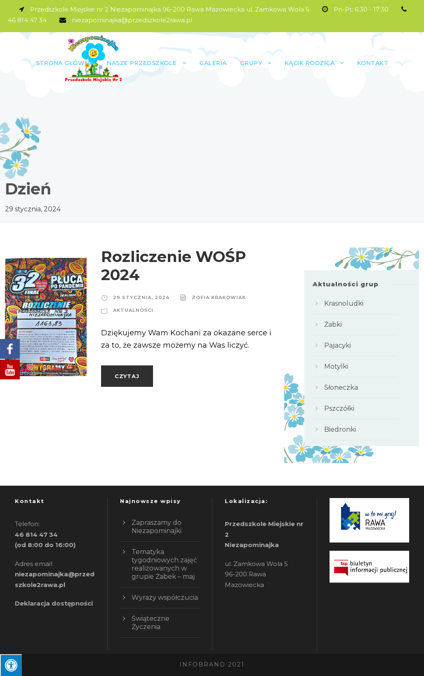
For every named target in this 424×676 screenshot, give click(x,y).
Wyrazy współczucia (165, 597)
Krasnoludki (343, 303)
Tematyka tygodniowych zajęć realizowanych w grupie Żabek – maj (164, 564)
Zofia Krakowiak (219, 297)
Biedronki (340, 429)
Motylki (336, 366)
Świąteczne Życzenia (151, 623)
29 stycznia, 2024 (141, 297)
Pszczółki (339, 408)
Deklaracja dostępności (54, 603)
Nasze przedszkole (142, 63)
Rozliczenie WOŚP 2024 (173, 265)
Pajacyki (337, 345)
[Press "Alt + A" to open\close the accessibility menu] (11, 665)
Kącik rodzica (310, 63)
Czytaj (127, 376)
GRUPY (251, 63)
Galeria (213, 63)
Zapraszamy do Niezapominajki (156, 527)
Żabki (333, 324)
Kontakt (373, 63)
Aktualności (133, 310)
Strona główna (65, 63)
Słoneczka (341, 387)
